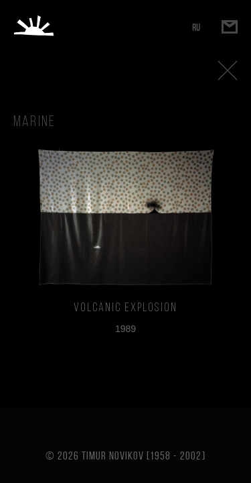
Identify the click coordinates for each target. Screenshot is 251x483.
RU (196, 27)
